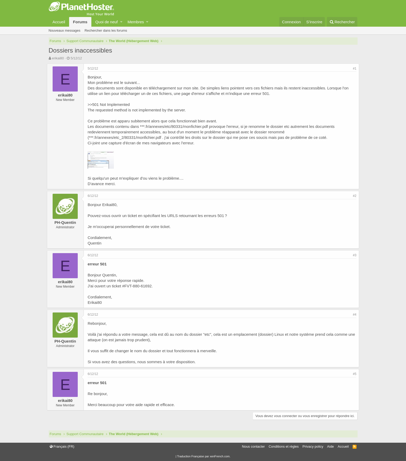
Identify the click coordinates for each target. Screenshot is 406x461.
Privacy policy (313, 446)
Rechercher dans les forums (106, 30)
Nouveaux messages (64, 30)
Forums (80, 22)
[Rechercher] (342, 22)
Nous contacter (253, 446)
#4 (352, 314)
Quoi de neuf (106, 22)
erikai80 (58, 58)
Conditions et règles (284, 446)
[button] (121, 22)
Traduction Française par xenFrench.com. (203, 456)
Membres (135, 22)
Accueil (59, 22)
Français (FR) (62, 446)
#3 (352, 255)
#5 (352, 374)
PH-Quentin (67, 222)
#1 (352, 68)
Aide (330, 446)
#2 (352, 196)
